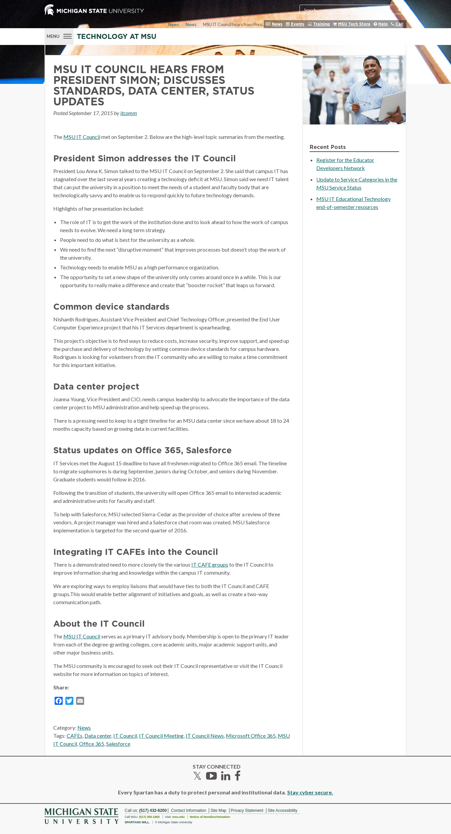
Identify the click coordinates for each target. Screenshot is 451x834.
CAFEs (74, 735)
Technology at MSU (116, 36)
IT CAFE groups (209, 564)
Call (399, 24)
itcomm (128, 113)
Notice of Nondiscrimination (210, 817)
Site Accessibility (283, 810)
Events (297, 24)
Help (383, 24)
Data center (97, 735)
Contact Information (188, 810)
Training (321, 24)
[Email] (80, 702)
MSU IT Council (81, 137)
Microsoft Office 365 (251, 735)
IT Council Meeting (161, 735)
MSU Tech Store (354, 24)
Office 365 (91, 743)
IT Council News (205, 735)
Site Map (218, 810)
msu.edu (178, 817)
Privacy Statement (247, 810)
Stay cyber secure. (310, 792)
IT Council (125, 735)
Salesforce (118, 743)
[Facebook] (58, 702)
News (277, 24)
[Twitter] (69, 702)
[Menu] (59, 36)
